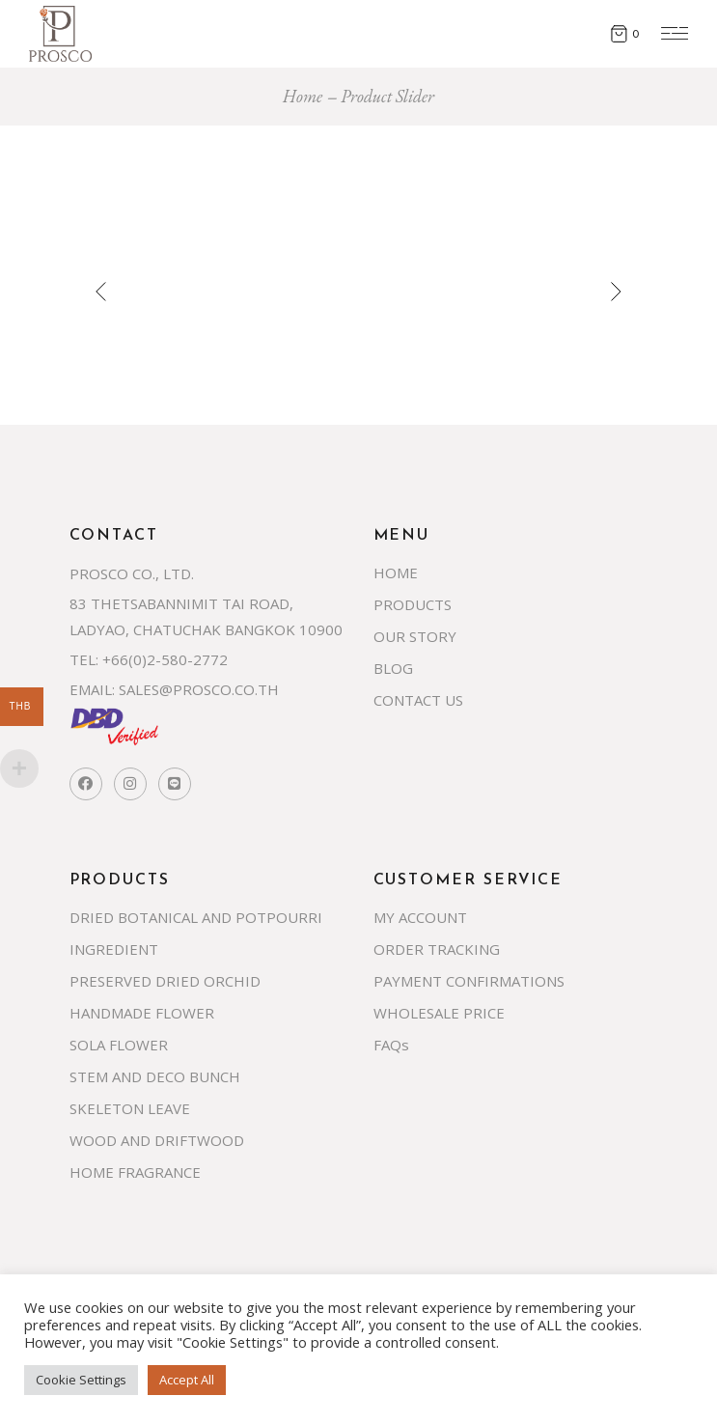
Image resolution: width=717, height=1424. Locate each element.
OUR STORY (414, 636)
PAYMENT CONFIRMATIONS (469, 981)
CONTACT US (418, 700)
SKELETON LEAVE (129, 1108)
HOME (395, 572)
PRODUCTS (412, 604)
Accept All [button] (186, 1379)
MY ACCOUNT (420, 917)
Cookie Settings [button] (81, 1379)
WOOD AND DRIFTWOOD (156, 1140)
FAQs (391, 1044)
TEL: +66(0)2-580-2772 (148, 659)
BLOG (393, 668)
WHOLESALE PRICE (439, 1012)
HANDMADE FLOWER (141, 1012)
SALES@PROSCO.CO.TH (199, 689)
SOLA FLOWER (118, 1044)
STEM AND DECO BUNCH (154, 1076)
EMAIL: (92, 689)
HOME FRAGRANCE (135, 1172)
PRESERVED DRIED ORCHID (165, 981)
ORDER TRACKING (436, 949)
